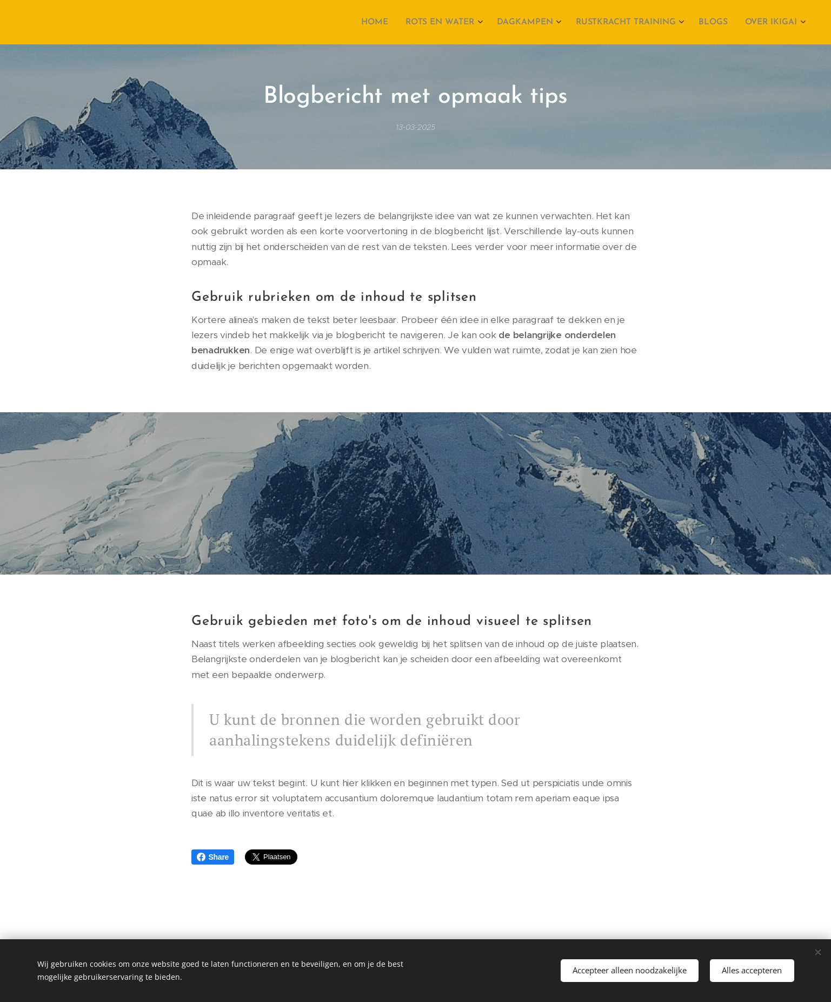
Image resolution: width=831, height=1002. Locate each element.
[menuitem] (387, 22)
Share (213, 857)
